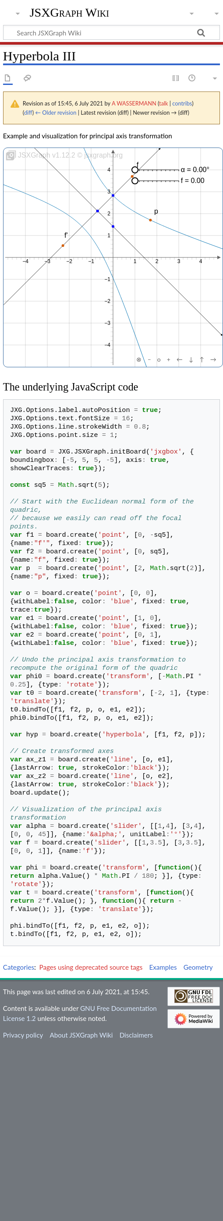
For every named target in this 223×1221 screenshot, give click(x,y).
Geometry (198, 967)
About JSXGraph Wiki (81, 1035)
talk (163, 103)
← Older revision (55, 112)
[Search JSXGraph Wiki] (111, 32)
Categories (18, 967)
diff (28, 112)
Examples (163, 967)
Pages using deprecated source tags (91, 967)
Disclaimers (136, 1035)
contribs (182, 103)
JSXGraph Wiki (69, 13)
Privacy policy (23, 1035)
